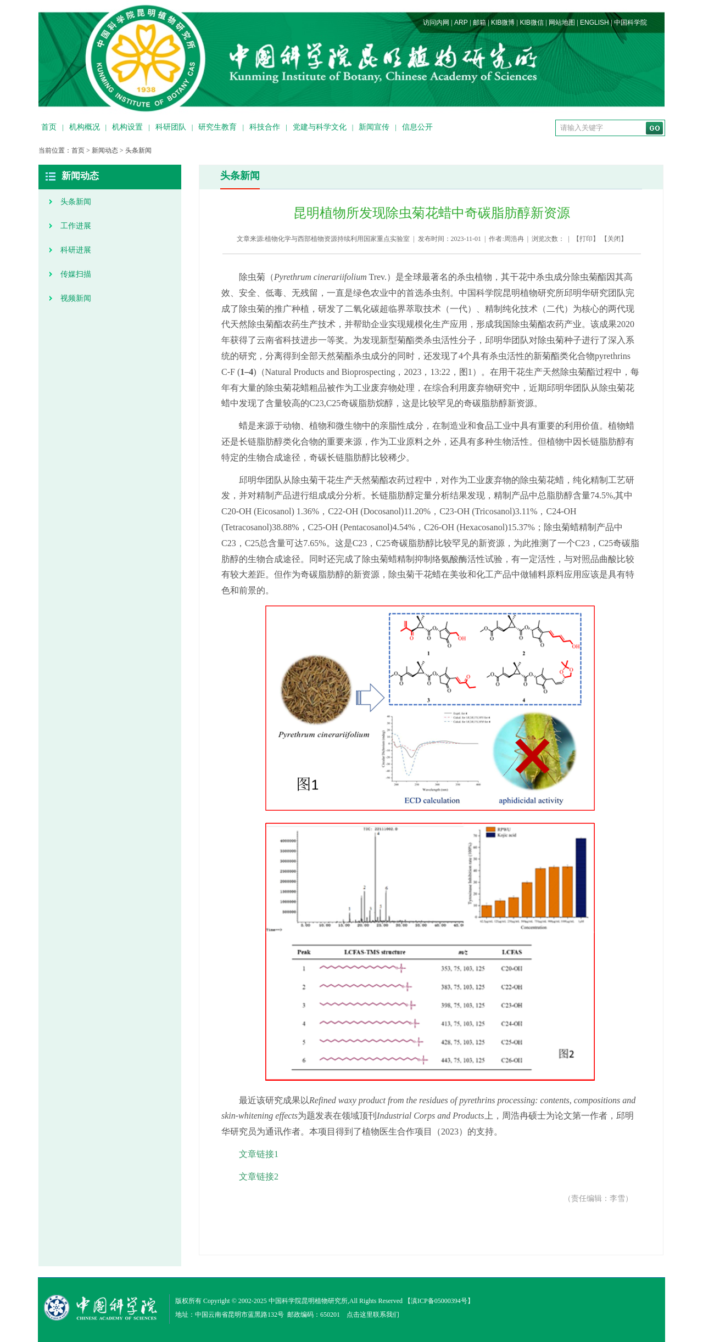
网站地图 (562, 22)
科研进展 (75, 250)
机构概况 (84, 127)
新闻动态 (105, 150)
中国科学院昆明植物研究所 (308, 1301)
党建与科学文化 (320, 127)
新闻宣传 (374, 127)
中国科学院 (630, 22)
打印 (586, 239)
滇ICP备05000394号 (439, 1301)
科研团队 (170, 127)
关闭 (614, 239)
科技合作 (264, 127)
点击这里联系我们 (373, 1314)
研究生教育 (217, 127)
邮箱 (479, 22)
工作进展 (75, 226)
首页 (49, 127)
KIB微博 (503, 22)
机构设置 (127, 127)
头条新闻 (138, 150)
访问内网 (436, 22)
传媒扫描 (75, 274)
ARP (461, 22)
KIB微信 (531, 22)
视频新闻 (75, 298)
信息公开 (417, 127)
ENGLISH (594, 22)
